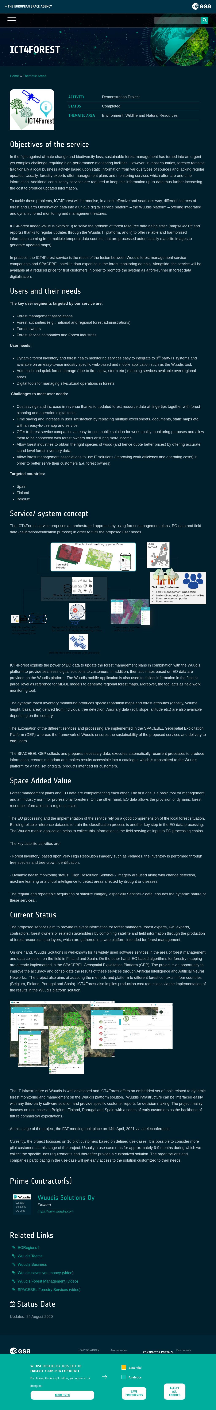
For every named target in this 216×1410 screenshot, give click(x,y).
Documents (183, 1350)
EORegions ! (28, 1248)
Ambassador (118, 1350)
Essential (135, 1371)
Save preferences (134, 1397)
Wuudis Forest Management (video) (48, 1281)
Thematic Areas (34, 76)
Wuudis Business (32, 1264)
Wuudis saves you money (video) (46, 1273)
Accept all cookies (174, 1395)
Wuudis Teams (30, 1256)
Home (14, 76)
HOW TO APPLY (88, 1350)
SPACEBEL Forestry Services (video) (49, 1290)
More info (62, 1399)
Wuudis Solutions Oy (66, 1198)
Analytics (135, 1381)
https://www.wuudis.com (56, 1211)
